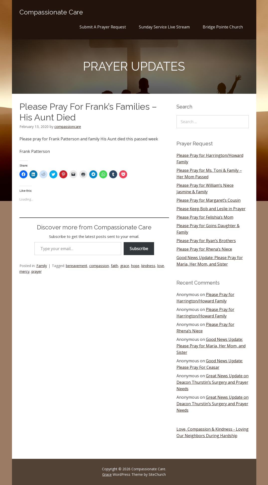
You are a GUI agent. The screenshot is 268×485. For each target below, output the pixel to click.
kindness (148, 265)
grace (124, 265)
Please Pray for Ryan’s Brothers (206, 240)
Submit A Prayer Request (103, 27)
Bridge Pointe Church (223, 27)
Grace (107, 474)
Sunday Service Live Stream (164, 27)
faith (114, 265)
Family (41, 265)
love (160, 265)
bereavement (76, 265)
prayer (36, 271)
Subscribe (139, 248)
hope (135, 265)
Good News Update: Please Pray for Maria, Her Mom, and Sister (211, 346)
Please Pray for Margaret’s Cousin (209, 200)
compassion (99, 265)
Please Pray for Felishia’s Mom (205, 217)
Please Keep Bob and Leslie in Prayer (211, 208)
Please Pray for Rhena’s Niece (204, 249)
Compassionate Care (51, 12)
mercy (24, 271)
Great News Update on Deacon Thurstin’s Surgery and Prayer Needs (213, 382)
